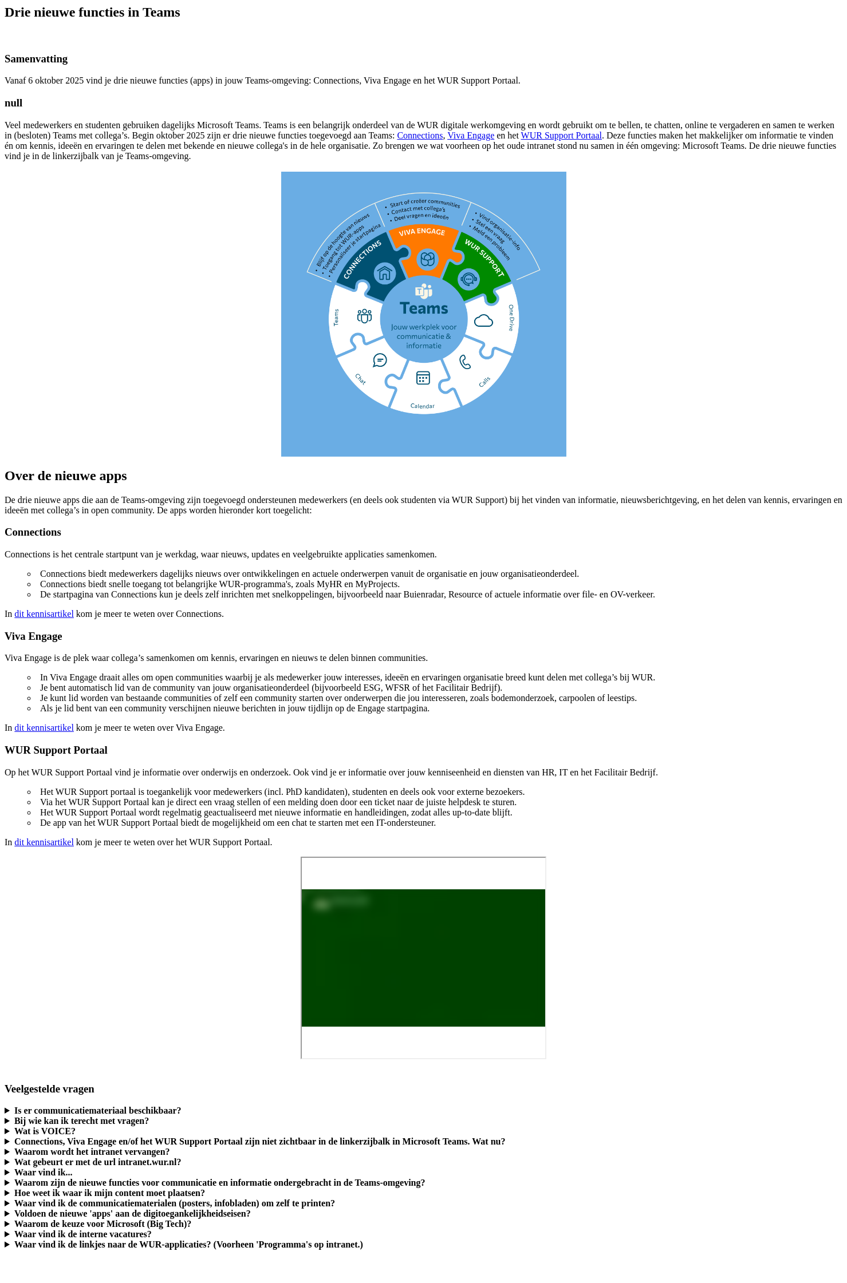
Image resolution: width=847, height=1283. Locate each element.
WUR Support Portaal (561, 135)
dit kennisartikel (44, 614)
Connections (420, 135)
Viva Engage (470, 135)
